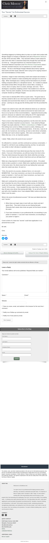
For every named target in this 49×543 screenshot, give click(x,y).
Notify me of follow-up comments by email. (16, 312)
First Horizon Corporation (33, 64)
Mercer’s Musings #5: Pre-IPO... (10, 253)
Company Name (6, 347)
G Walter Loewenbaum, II (28, 125)
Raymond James (39, 56)
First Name (4, 336)
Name (4, 295)
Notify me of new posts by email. (13, 315)
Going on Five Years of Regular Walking (38, 254)
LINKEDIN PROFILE (7, 530)
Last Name (4, 341)
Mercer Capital (5, 536)
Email (26, 295)
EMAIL (3, 528)
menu (46, 2)
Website (4, 300)
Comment (5, 16)
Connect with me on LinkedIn (6, 515)
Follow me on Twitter (3, 515)
